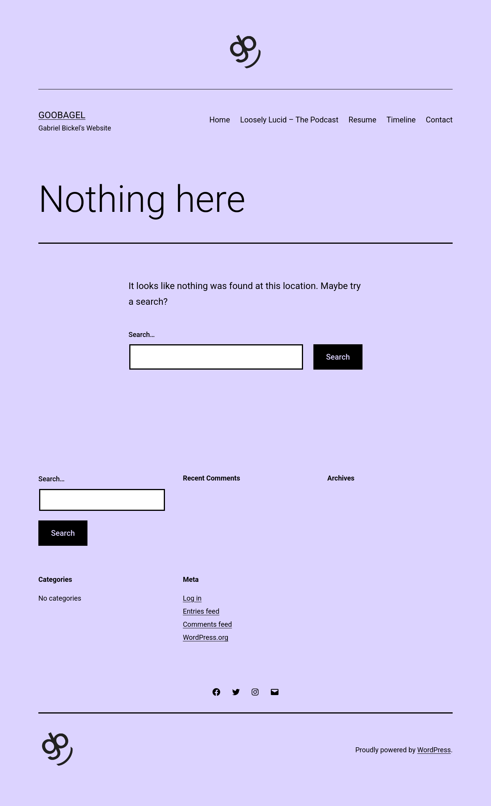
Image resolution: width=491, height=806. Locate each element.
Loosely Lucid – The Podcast (289, 119)
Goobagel (62, 115)
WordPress (434, 750)
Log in (192, 598)
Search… (142, 334)
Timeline (400, 119)
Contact (439, 119)
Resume (362, 119)
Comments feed (207, 624)
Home (219, 119)
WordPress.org (206, 637)
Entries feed (201, 611)
